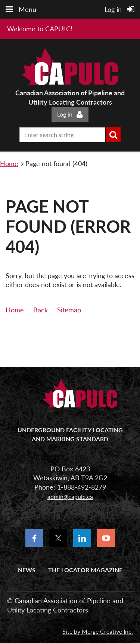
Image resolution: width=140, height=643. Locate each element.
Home (9, 163)
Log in (64, 114)
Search (113, 134)
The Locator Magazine (85, 569)
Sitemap (69, 310)
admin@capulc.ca (70, 496)
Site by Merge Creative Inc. (97, 631)
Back (40, 310)
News (26, 569)
